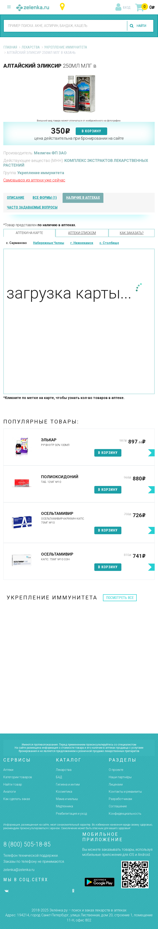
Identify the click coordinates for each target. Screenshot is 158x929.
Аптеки (8, 770)
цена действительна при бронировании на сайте (79, 138)
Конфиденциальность (125, 813)
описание (15, 197)
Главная (10, 47)
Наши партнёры (120, 777)
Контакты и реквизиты (125, 791)
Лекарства (31, 47)
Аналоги (9, 791)
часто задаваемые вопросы (32, 207)
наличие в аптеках (83, 197)
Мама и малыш (67, 799)
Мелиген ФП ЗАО (50, 153)
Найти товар (12, 784)
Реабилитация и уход (71, 813)
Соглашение (118, 806)
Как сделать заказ (16, 799)
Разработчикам (120, 799)
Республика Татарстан (63, 7)
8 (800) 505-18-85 (27, 844)
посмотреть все (120, 598)
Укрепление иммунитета (65, 47)
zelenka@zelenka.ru (18, 870)
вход (126, 7)
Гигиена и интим (68, 784)
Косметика (64, 791)
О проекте (116, 770)
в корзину (91, 131)
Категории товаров (17, 777)
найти (140, 26)
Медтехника (64, 806)
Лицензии (116, 784)
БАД (59, 777)
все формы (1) (45, 197)
